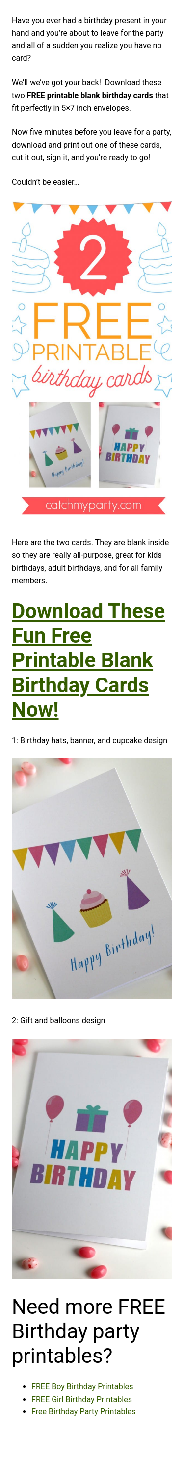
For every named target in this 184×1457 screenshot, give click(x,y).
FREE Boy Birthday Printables (82, 1386)
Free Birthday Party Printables (83, 1411)
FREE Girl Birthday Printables (81, 1399)
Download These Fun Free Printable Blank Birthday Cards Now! (88, 660)
